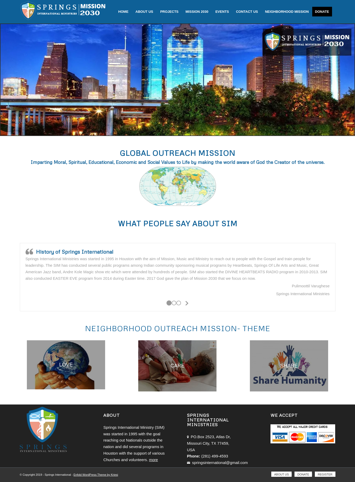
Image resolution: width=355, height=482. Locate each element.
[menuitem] (123, 11)
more (153, 459)
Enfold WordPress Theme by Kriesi (96, 474)
